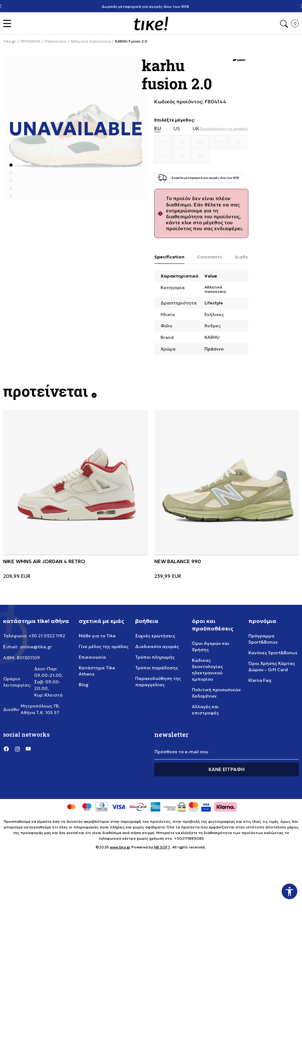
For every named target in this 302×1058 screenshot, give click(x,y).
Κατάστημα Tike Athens (97, 671)
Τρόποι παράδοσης (156, 668)
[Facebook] (6, 749)
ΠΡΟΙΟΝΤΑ (30, 41)
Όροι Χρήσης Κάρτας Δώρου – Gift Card (271, 666)
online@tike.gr (36, 647)
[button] (8, 23)
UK (196, 129)
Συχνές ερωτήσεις (155, 636)
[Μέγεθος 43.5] (219, 142)
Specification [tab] (169, 257)
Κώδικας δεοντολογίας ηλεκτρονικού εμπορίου (207, 669)
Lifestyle (213, 303)
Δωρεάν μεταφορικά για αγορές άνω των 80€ (151, 6)
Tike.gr (9, 41)
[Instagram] (17, 749)
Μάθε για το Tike (97, 636)
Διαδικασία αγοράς (157, 646)
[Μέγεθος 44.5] (164, 156)
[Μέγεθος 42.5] (200, 142)
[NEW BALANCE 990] (226, 482)
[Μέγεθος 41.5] (164, 142)
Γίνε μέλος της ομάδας (104, 646)
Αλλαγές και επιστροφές (205, 710)
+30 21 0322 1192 (47, 636)
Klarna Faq (259, 680)
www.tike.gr (120, 847)
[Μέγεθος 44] (237, 142)
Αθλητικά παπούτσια (90, 41)
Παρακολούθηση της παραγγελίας (158, 681)
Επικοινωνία (92, 657)
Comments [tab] (209, 257)
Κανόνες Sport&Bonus (272, 653)
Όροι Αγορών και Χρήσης (210, 646)
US (176, 129)
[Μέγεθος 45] (182, 156)
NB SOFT (162, 847)
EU (157, 129)
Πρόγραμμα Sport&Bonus (263, 639)
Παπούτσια (55, 41)
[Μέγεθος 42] (182, 142)
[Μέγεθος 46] (200, 156)
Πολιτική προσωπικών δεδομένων (216, 693)
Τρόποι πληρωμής (155, 657)
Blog (83, 684)
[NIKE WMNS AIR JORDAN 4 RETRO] (75, 482)
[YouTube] (28, 749)
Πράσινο (214, 349)
